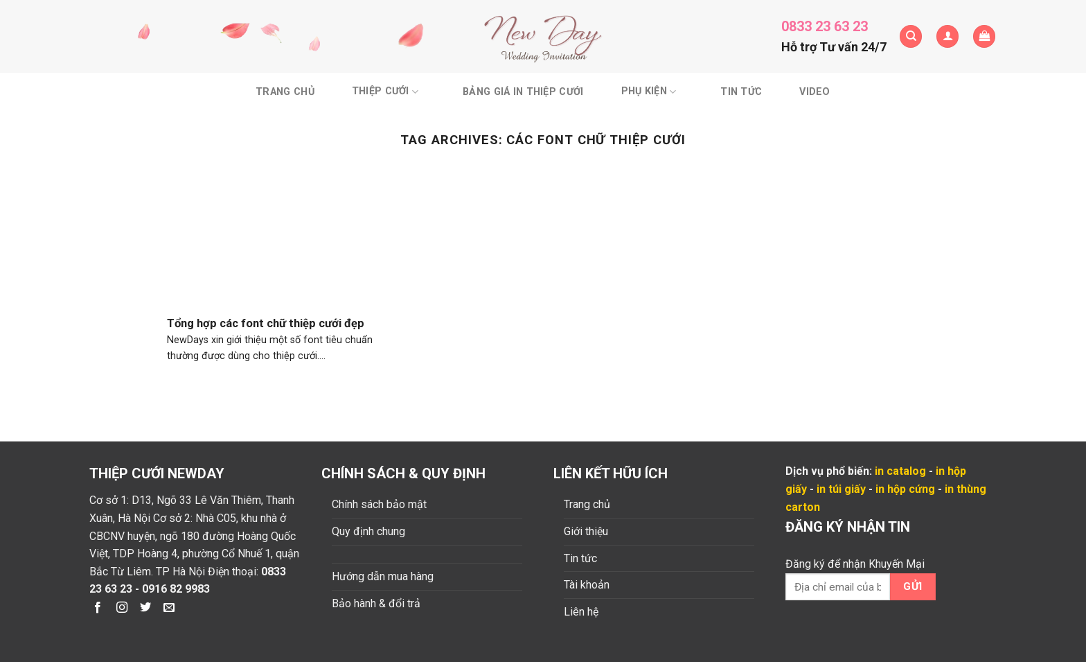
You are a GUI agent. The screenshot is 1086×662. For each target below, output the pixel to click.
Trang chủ (285, 92)
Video (814, 92)
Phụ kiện (649, 91)
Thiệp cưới (385, 91)
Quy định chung (368, 531)
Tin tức (741, 92)
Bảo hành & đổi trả (376, 603)
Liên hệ (581, 611)
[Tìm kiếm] (911, 36)
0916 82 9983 (176, 588)
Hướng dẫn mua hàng (383, 576)
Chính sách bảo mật (379, 504)
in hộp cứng (905, 489)
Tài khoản (586, 584)
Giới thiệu (586, 531)
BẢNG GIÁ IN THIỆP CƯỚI (523, 92)
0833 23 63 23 (824, 26)
